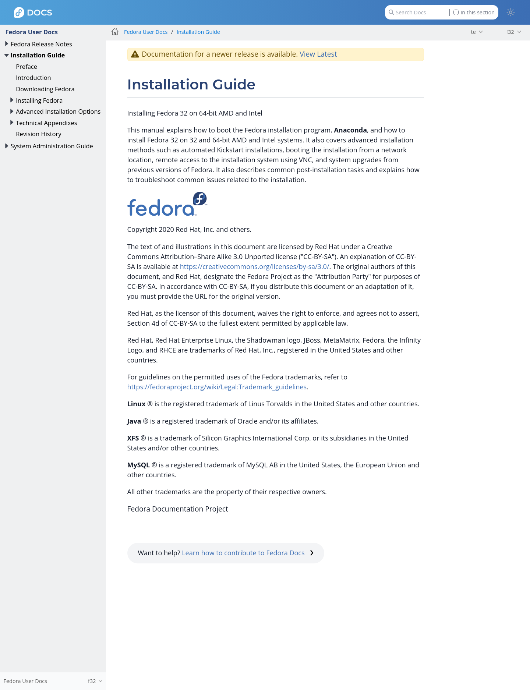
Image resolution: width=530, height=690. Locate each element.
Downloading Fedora (45, 89)
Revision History (38, 134)
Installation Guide (38, 55)
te (473, 31)
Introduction (33, 77)
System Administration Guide (52, 146)
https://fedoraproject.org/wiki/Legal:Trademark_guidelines (217, 386)
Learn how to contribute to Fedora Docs (248, 552)
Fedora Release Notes (41, 44)
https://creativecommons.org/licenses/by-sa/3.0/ (254, 266)
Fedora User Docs (31, 32)
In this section (474, 12)
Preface (26, 66)
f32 (510, 31)
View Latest (318, 54)
